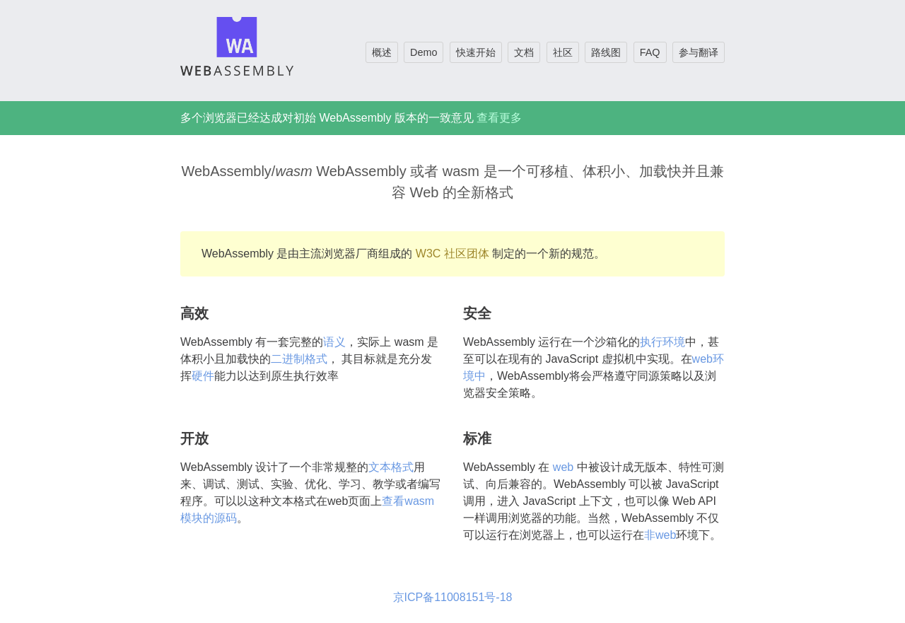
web (563, 467)
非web (660, 535)
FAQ (650, 52)
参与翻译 (698, 52)
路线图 (606, 52)
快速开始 (476, 52)
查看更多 (499, 118)
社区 (563, 52)
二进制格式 (299, 359)
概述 (382, 52)
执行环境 (662, 342)
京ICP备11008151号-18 (453, 597)
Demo (423, 52)
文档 (524, 52)
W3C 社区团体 (452, 254)
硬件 (203, 376)
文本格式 (391, 467)
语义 (334, 342)
